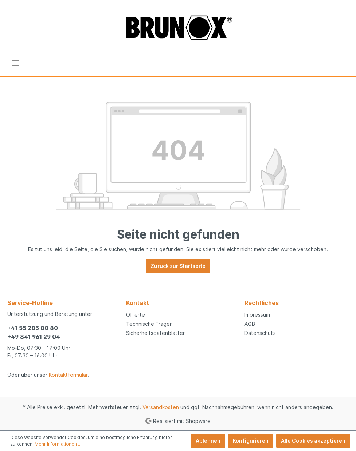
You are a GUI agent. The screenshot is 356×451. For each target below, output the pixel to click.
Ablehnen (208, 441)
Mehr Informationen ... (58, 444)
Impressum (257, 315)
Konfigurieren (251, 441)
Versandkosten (160, 407)
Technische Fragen (149, 324)
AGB (249, 324)
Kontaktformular (68, 375)
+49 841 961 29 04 (33, 336)
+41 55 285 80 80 (32, 328)
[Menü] (15, 63)
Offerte (135, 315)
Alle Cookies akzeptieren (313, 441)
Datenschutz (260, 333)
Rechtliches (261, 302)
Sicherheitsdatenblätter (155, 333)
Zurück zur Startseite (178, 266)
